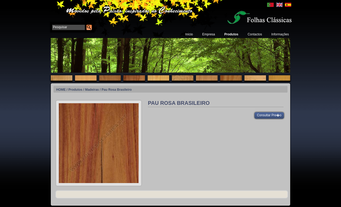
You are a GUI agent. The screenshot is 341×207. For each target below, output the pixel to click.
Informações (280, 34)
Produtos (231, 34)
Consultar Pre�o (269, 115)
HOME (61, 90)
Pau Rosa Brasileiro (117, 90)
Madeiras (92, 90)
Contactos (255, 34)
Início (189, 34)
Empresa (208, 34)
